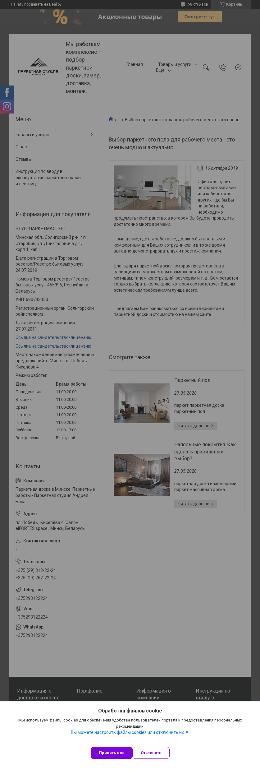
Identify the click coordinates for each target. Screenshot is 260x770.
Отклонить (151, 752)
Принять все (112, 752)
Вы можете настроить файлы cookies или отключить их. (128, 732)
